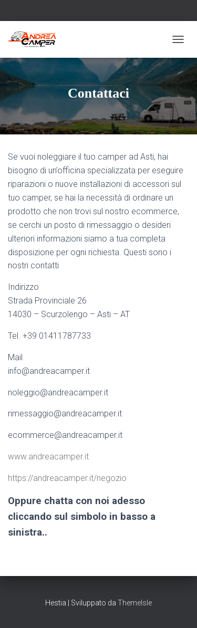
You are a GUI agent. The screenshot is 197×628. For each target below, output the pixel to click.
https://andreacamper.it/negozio (67, 478)
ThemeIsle (135, 603)
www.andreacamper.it (48, 457)
